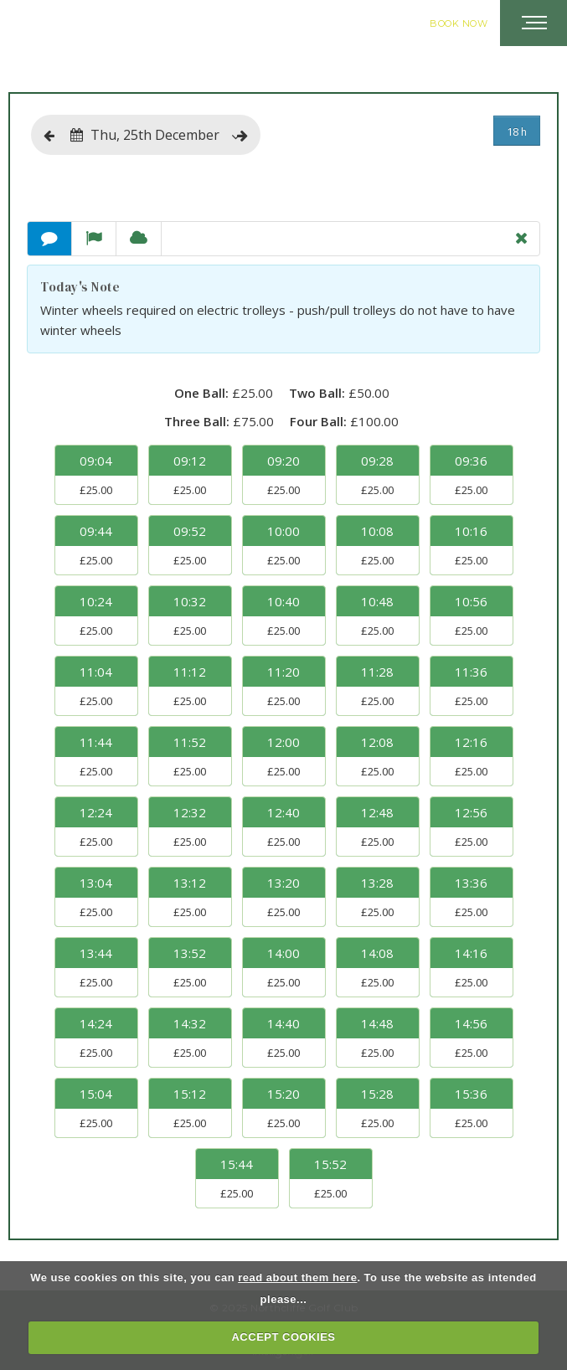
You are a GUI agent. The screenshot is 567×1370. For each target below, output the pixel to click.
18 (517, 131)
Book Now (458, 23)
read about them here (297, 1277)
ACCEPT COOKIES (283, 1337)
